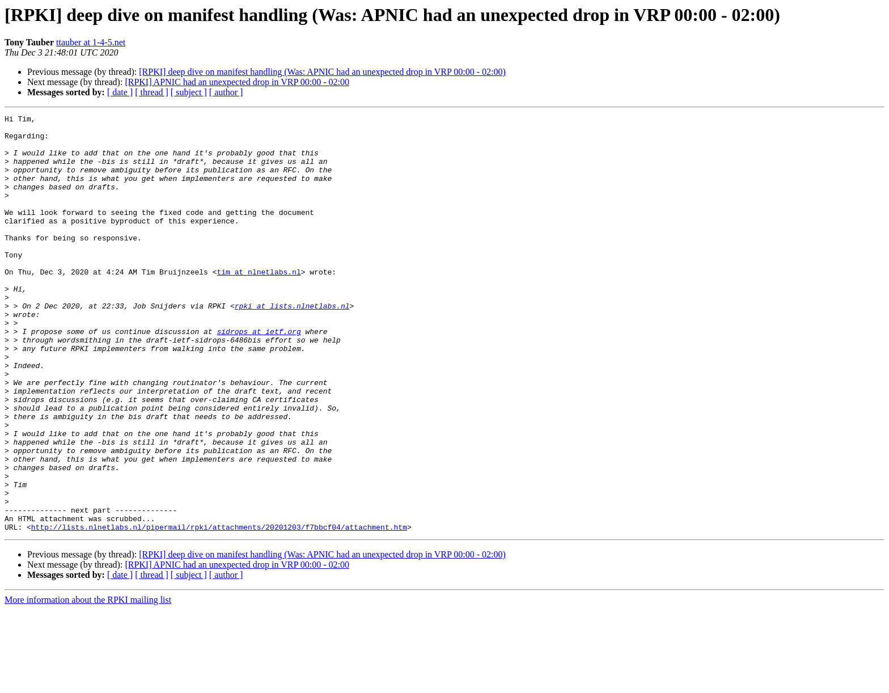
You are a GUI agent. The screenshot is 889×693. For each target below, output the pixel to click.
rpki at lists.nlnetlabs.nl (292, 345)
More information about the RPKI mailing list (88, 683)
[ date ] (120, 92)
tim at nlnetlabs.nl (258, 304)
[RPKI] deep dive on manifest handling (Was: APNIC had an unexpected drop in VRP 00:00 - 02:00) (322, 72)
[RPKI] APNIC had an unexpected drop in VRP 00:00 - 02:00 (237, 82)
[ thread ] (151, 92)
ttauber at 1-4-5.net (90, 42)
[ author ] (226, 92)
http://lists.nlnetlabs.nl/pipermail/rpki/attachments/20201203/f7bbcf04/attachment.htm (219, 610)
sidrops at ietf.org (258, 375)
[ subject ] (189, 92)
